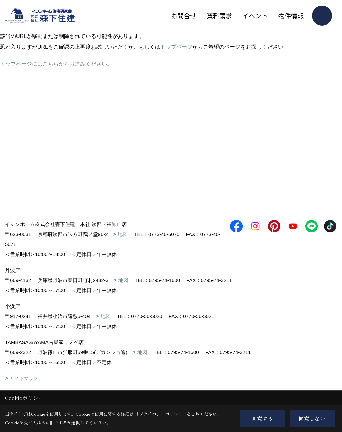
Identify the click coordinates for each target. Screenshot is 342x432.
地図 (123, 234)
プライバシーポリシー (160, 414)
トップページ (176, 47)
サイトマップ (24, 378)
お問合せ (183, 15)
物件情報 (291, 15)
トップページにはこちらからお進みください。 (56, 64)
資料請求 (219, 15)
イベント (255, 15)
